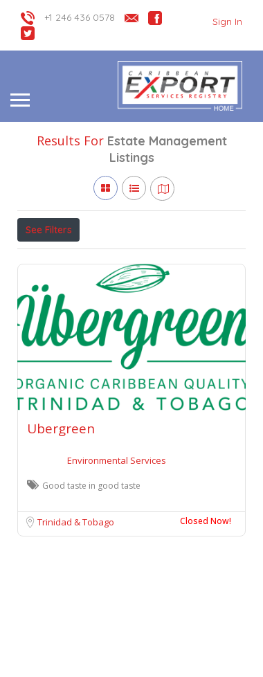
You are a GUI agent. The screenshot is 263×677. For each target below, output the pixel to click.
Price (43, 260)
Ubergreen (61, 492)
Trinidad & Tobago (75, 585)
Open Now (109, 260)
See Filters (49, 230)
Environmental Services (116, 524)
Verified (173, 260)
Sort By (45, 291)
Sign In (227, 21)
